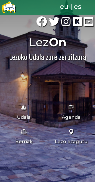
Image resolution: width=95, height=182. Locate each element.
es (77, 6)
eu (64, 6)
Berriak (23, 141)
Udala (24, 117)
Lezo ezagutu (71, 141)
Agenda (71, 117)
